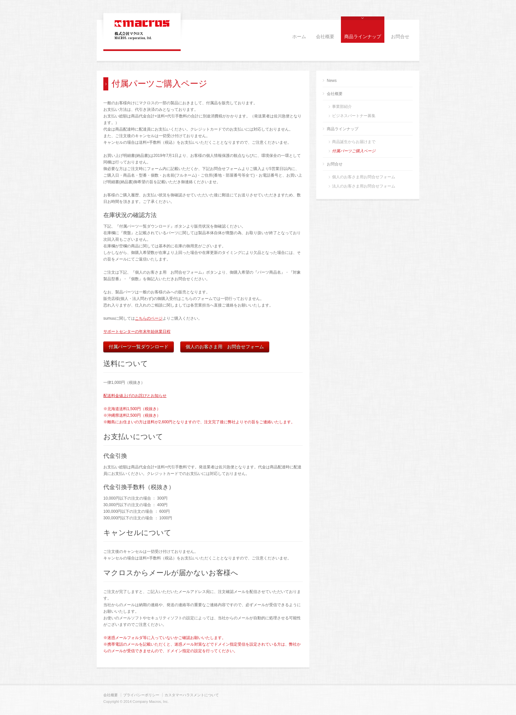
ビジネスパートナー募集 (353, 115)
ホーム (299, 37)
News (332, 80)
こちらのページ (149, 318)
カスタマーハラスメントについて (192, 695)
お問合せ (400, 37)
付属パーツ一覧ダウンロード (138, 346)
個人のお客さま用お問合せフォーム (363, 177)
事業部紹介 (342, 106)
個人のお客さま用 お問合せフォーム (225, 346)
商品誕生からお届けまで (353, 141)
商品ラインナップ (362, 37)
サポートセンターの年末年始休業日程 (136, 331)
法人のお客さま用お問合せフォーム (363, 186)
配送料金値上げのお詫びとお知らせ (135, 395)
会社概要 (325, 37)
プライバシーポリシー (141, 695)
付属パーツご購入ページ (353, 151)
